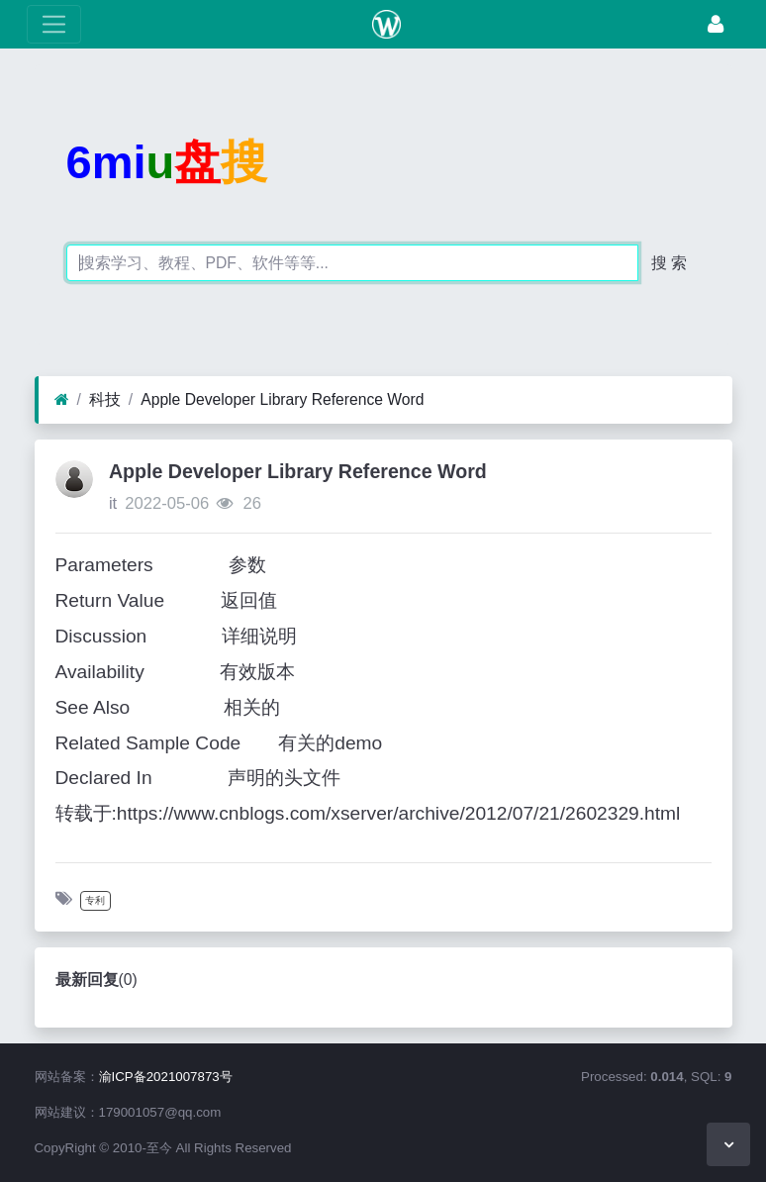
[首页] (61, 400)
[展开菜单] (54, 24)
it (113, 503)
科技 (105, 399)
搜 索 (669, 262)
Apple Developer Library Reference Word (282, 399)
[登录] (715, 24)
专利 (95, 900)
